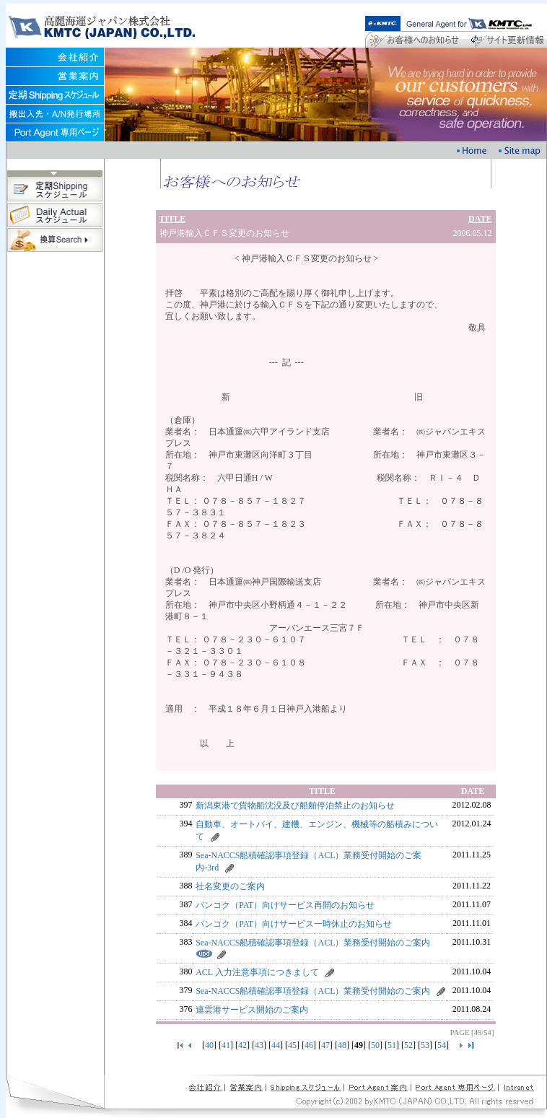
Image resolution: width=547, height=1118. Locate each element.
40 (209, 1045)
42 (242, 1045)
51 (392, 1045)
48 (342, 1045)
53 (425, 1045)
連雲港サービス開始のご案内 (252, 1010)
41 (226, 1045)
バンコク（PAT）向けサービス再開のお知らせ (285, 905)
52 (408, 1045)
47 (325, 1045)
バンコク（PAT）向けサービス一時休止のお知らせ (294, 924)
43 (259, 1045)
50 (375, 1045)
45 (292, 1045)
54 (441, 1045)
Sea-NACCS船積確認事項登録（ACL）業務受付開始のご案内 (313, 943)
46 (309, 1045)
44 (275, 1045)
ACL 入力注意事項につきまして (257, 972)
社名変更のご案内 (230, 886)
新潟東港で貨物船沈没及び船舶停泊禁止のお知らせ (295, 805)
